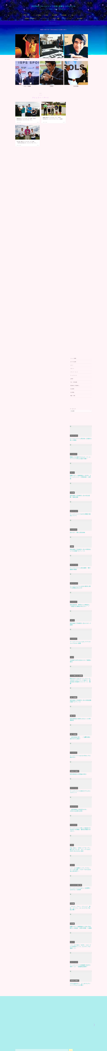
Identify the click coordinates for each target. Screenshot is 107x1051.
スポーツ (72, 16)
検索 (71, 1029)
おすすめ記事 (73, 323)
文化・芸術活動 (73, 344)
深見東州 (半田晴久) (30, 19)
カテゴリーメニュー (39, 1049)
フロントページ (52, 23)
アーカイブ (73, 371)
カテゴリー (18, 1038)
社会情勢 (79, 19)
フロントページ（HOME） (20, 1049)
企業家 (46, 16)
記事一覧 (26, 16)
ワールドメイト (44, 19)
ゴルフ (81, 16)
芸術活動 (63, 16)
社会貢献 (54, 16)
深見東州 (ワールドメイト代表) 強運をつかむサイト (53, 6)
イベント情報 (36, 16)
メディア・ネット (68, 19)
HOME (16, 1044)
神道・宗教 (56, 19)
